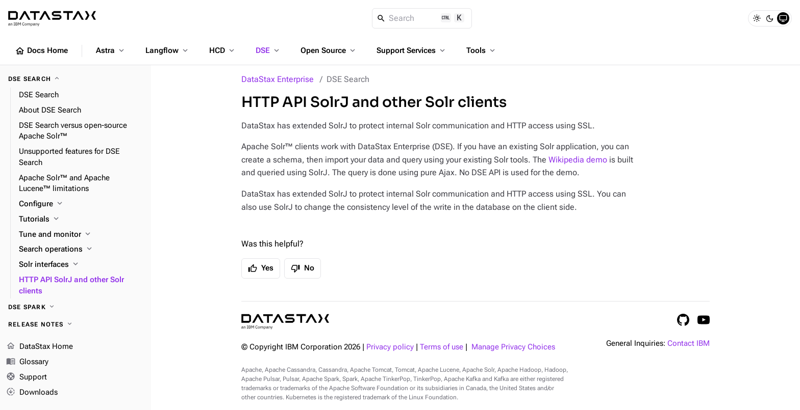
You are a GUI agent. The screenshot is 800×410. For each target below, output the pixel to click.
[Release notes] (75, 324)
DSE (268, 50)
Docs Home (41, 51)
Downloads (32, 392)
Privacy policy (390, 347)
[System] (783, 18)
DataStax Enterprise (277, 79)
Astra (111, 50)
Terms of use (441, 347)
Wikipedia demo (577, 160)
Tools (481, 50)
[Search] (422, 18)
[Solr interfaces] (81, 264)
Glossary (27, 362)
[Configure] (81, 204)
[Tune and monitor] (81, 234)
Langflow (167, 50)
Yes (260, 268)
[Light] (757, 18)
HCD (222, 50)
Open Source (329, 50)
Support (26, 377)
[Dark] (770, 18)
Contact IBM (688, 343)
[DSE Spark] (75, 307)
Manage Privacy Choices (513, 347)
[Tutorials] (81, 219)
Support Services (412, 50)
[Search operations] (81, 249)
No (302, 268)
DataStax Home (39, 346)
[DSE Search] (75, 79)
